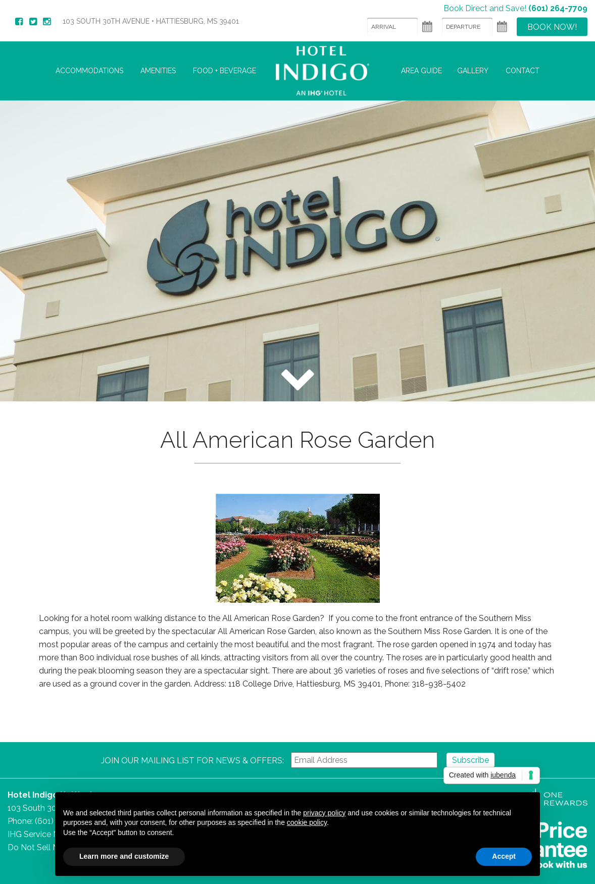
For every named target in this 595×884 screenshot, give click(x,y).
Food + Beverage (224, 71)
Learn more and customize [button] (124, 856)
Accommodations (89, 71)
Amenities (158, 71)
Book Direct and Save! (515, 8)
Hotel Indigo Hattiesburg (328, 70)
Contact (522, 71)
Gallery (472, 71)
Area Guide (421, 71)
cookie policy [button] (307, 822)
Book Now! (552, 26)
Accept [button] (504, 856)
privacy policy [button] (324, 813)
